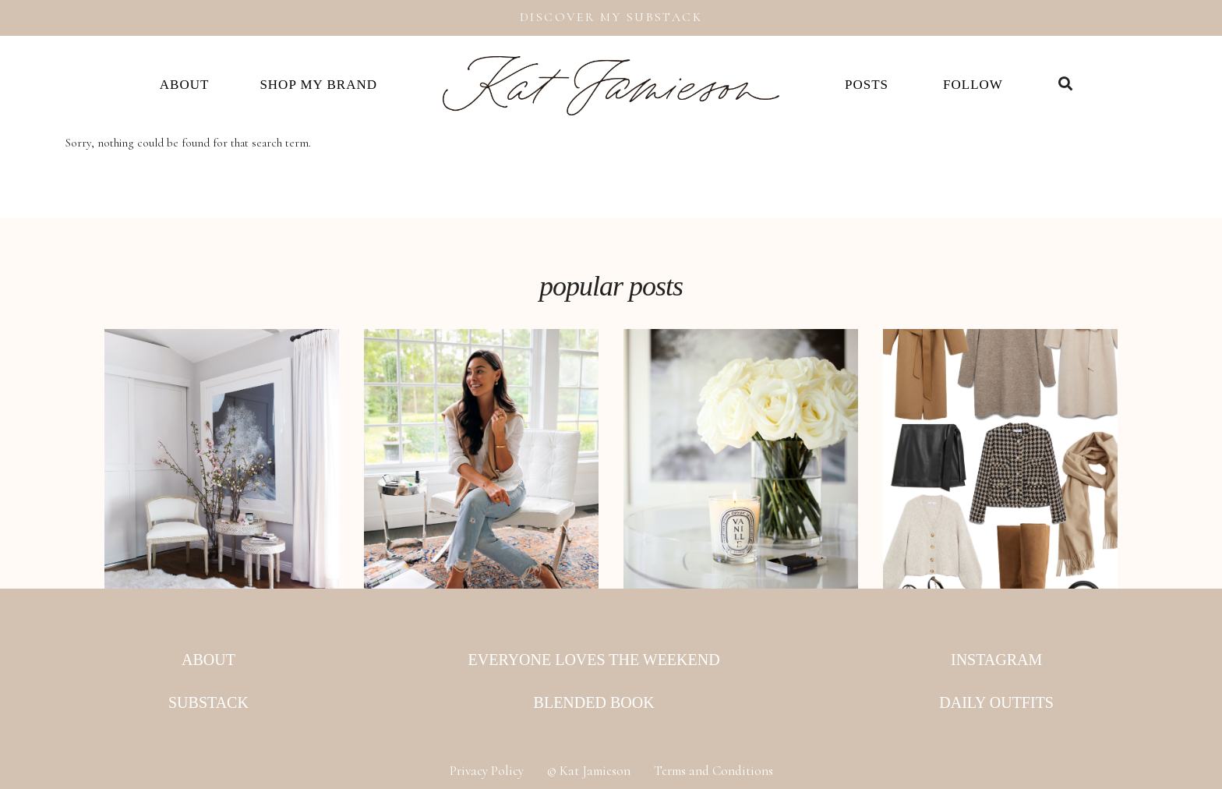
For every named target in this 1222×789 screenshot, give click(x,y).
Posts (866, 84)
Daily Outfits (996, 702)
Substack (208, 702)
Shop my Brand (318, 84)
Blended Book (594, 702)
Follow (973, 84)
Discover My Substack (611, 17)
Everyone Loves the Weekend (594, 659)
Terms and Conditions (713, 770)
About (185, 84)
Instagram (996, 659)
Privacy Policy (487, 770)
